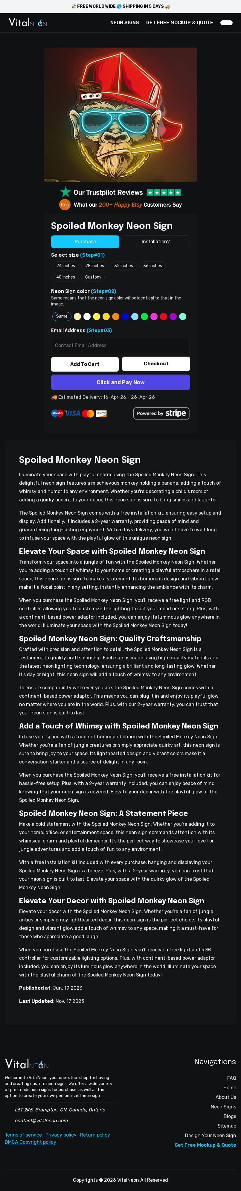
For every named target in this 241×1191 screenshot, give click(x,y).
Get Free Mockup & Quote (205, 1145)
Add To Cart (85, 364)
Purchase (85, 241)
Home (229, 1087)
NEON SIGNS (124, 22)
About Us (226, 1097)
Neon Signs (223, 1107)
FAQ (231, 1078)
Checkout (156, 363)
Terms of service (23, 1135)
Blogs (230, 1116)
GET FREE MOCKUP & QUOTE (179, 22)
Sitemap (227, 1126)
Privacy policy (61, 1135)
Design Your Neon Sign (210, 1135)
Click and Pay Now (121, 382)
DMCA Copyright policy (30, 1142)
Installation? (156, 241)
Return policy (95, 1135)
